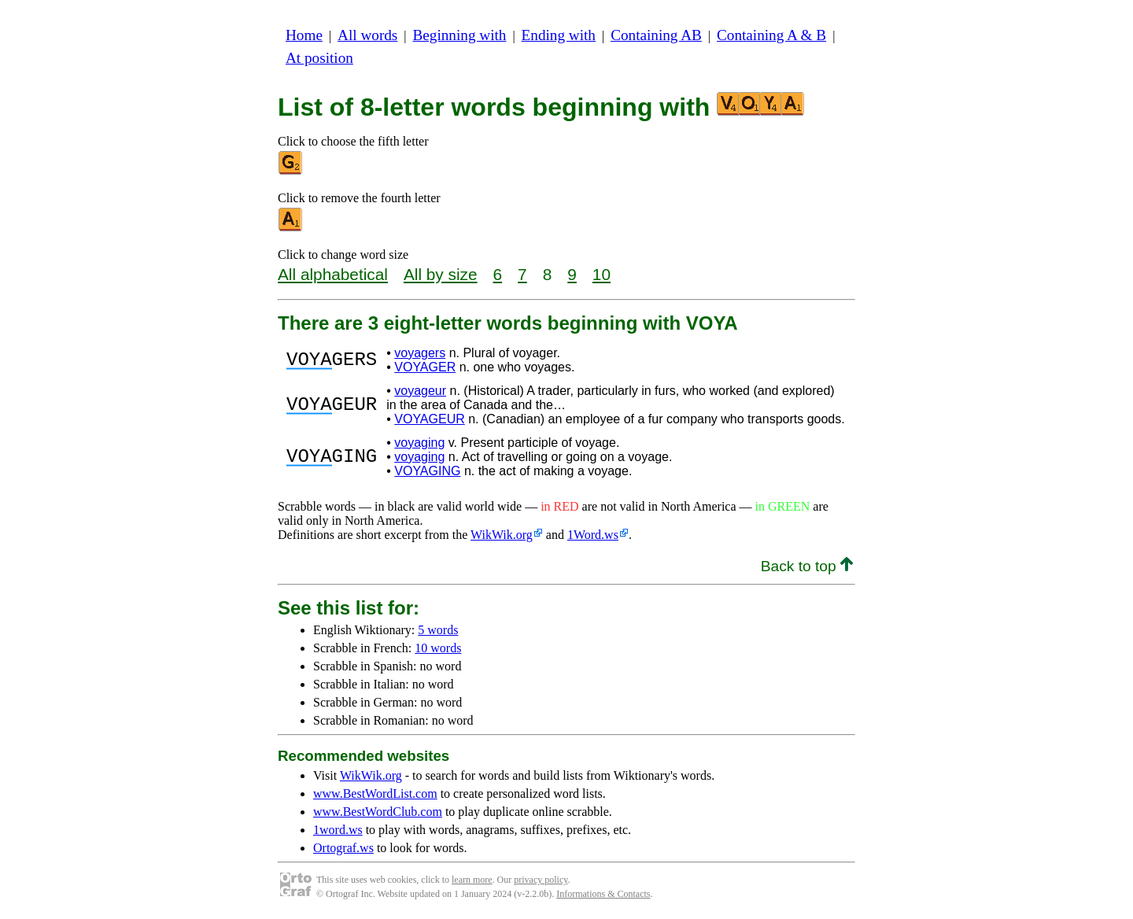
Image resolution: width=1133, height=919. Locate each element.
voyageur (420, 390)
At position (319, 58)
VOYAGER (425, 367)
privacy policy (540, 879)
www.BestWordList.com (375, 793)
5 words (438, 630)
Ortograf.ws (343, 847)
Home (304, 35)
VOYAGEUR (429, 419)
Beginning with (460, 35)
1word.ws (338, 829)
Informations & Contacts (603, 893)
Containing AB (656, 35)
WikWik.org (502, 534)
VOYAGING (427, 471)
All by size (441, 274)
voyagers (419, 353)
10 (601, 274)
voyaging (419, 442)
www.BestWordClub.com (377, 811)
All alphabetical (333, 274)
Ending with (559, 35)
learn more (472, 879)
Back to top (807, 566)
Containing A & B (771, 35)
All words (367, 35)
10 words (438, 648)
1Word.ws (592, 534)
